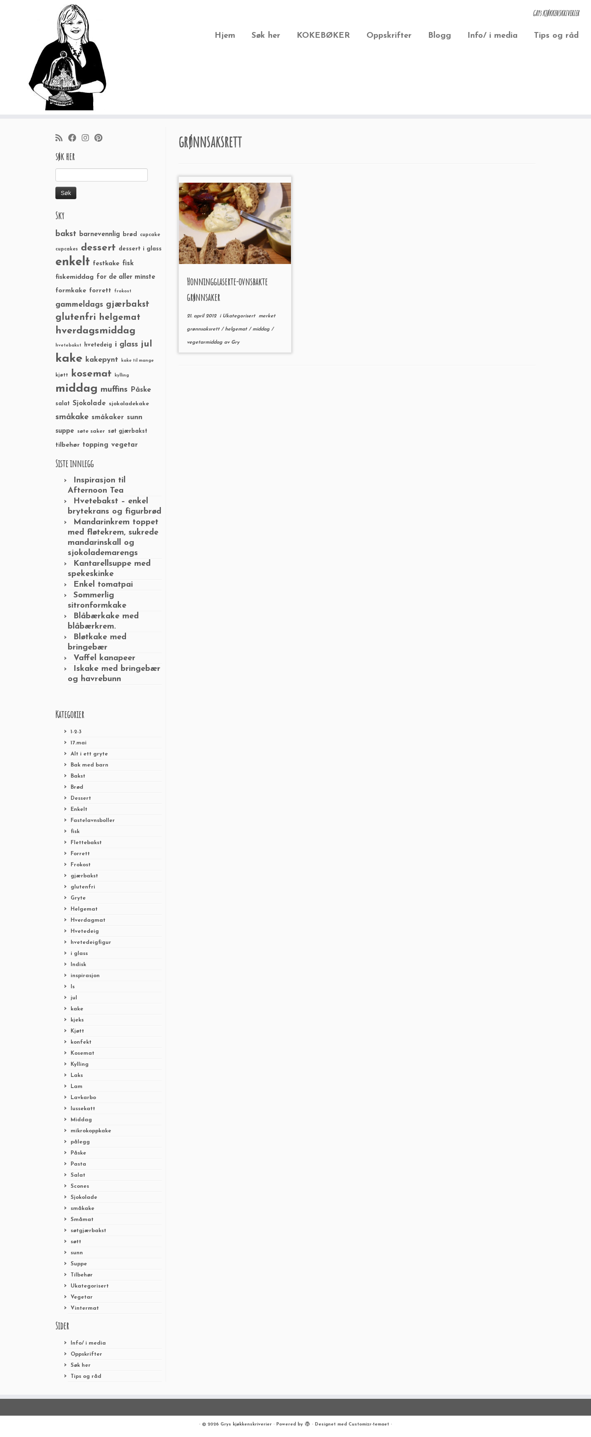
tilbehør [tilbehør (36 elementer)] (67, 445)
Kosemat (82, 1053)
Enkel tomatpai (103, 585)
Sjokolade (84, 1197)
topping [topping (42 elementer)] (95, 445)
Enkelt (79, 809)
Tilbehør (82, 1275)
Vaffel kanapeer (104, 658)
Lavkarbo (83, 1097)
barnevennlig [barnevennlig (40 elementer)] (99, 234)
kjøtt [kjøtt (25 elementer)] (61, 375)
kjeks (77, 1020)
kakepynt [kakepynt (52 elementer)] (101, 360)
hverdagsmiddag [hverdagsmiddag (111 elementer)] (95, 331)
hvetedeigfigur (91, 942)
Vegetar (82, 1297)
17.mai (79, 743)
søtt (76, 1241)
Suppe (79, 1264)
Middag (81, 1120)
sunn (77, 1253)
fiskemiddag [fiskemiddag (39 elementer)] (74, 277)
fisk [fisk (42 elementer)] (128, 263)
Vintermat (85, 1308)
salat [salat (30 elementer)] (62, 404)
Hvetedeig (85, 931)
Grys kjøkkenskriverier (246, 1424)
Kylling (80, 1064)
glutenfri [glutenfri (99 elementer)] (75, 317)
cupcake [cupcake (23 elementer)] (150, 234)
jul (74, 998)
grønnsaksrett (204, 329)
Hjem (225, 36)
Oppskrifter (389, 36)
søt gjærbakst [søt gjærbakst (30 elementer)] (127, 431)
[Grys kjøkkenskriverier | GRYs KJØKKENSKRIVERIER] (68, 57)
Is (73, 986)
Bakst (78, 776)
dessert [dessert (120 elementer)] (98, 248)
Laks (77, 1075)
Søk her (266, 36)
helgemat (237, 329)
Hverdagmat (88, 920)
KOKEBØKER (323, 36)
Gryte (78, 898)
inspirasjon (85, 975)
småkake (82, 1208)
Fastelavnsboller (93, 820)
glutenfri (83, 887)
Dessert (81, 798)
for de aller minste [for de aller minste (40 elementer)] (125, 277)
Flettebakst (86, 842)
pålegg (80, 1142)
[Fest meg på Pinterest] (101, 138)
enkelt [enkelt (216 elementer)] (72, 262)
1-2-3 (76, 732)
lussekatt (83, 1108)
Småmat (82, 1219)
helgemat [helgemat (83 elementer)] (119, 317)
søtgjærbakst (88, 1230)
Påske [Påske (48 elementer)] (141, 389)
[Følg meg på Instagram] (88, 138)
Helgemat (84, 909)
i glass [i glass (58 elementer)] (126, 345)
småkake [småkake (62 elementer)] (72, 417)
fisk (75, 831)
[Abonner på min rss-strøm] (61, 138)
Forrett (80, 853)
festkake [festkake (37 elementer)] (106, 263)
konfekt (81, 1042)
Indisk (78, 964)
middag (261, 329)
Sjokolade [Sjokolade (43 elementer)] (89, 403)
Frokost (81, 865)
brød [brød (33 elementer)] (130, 235)
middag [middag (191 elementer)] (76, 389)
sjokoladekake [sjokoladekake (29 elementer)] (129, 403)
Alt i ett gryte (89, 754)
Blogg (439, 36)
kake (77, 1009)
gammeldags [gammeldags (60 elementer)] (79, 305)
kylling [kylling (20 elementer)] (122, 375)
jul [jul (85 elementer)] (146, 344)
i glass (79, 953)
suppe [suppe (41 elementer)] (64, 431)
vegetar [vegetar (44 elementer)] (124, 444)
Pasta (78, 1164)
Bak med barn (89, 765)
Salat (78, 1175)
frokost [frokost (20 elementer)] (122, 291)
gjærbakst (84, 876)
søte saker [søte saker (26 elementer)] (91, 431)
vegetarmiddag (205, 342)
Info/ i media (492, 36)
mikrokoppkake (91, 1131)
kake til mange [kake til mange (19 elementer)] (137, 360)
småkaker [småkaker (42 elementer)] (108, 417)
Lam (76, 1086)
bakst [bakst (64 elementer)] (65, 234)
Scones (80, 1186)
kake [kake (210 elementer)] (68, 359)
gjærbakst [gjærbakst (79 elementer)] (127, 304)
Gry (235, 342)
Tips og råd (556, 36)
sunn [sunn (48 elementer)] (134, 417)
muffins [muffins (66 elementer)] (114, 390)
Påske (78, 1153)
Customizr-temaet (368, 1424)
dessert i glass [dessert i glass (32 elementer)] (140, 249)
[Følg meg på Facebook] (75, 138)
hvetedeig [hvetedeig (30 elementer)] (98, 345)
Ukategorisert (90, 1286)
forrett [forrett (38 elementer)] (100, 290)
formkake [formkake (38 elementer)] (70, 290)
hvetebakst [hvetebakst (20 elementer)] (68, 345)
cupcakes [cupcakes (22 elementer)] (66, 249)
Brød (77, 787)
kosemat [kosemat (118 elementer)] (91, 374)
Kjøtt (77, 1031)
